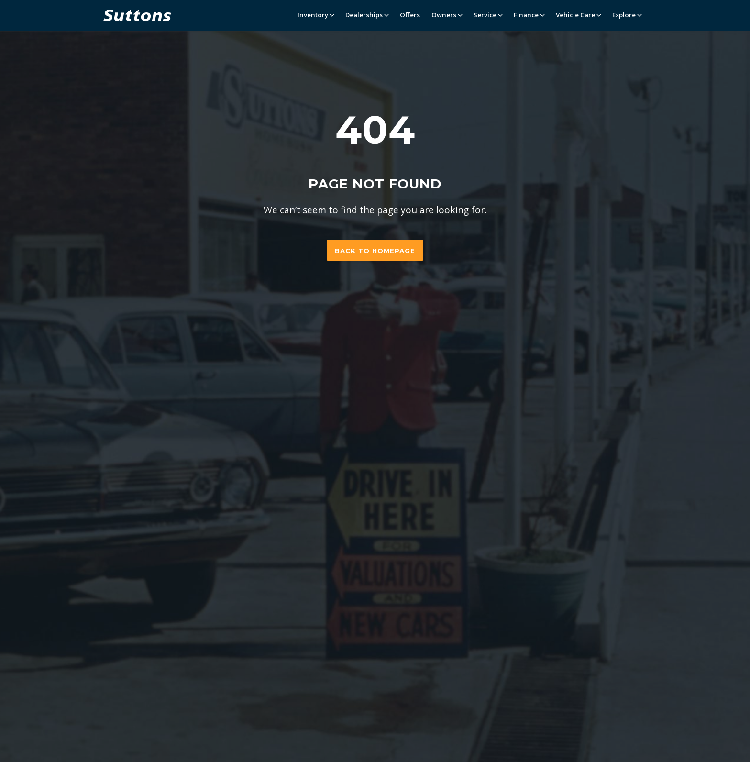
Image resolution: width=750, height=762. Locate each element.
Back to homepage (375, 250)
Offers (410, 15)
